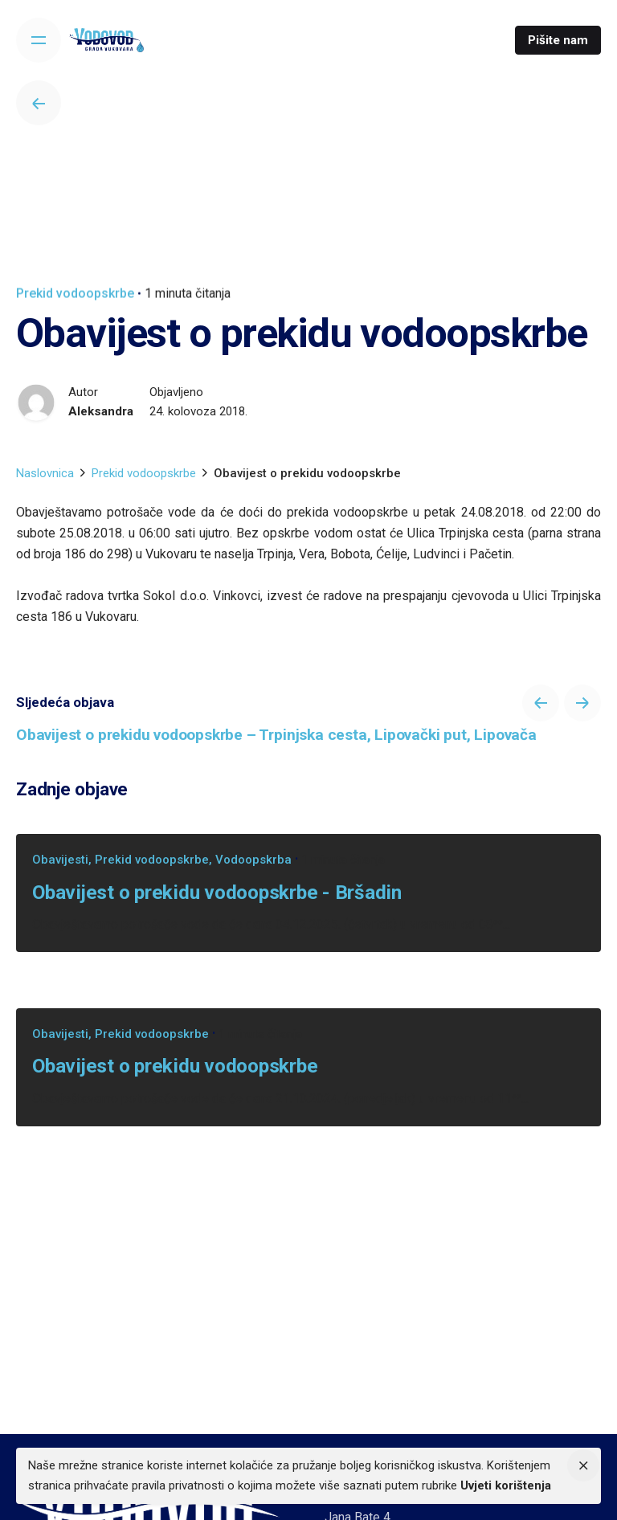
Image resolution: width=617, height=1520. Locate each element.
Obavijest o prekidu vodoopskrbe (174, 1065)
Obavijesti (60, 859)
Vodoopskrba (253, 859)
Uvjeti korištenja (505, 1485)
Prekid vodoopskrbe (75, 293)
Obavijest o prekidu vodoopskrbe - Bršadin (217, 892)
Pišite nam (558, 40)
